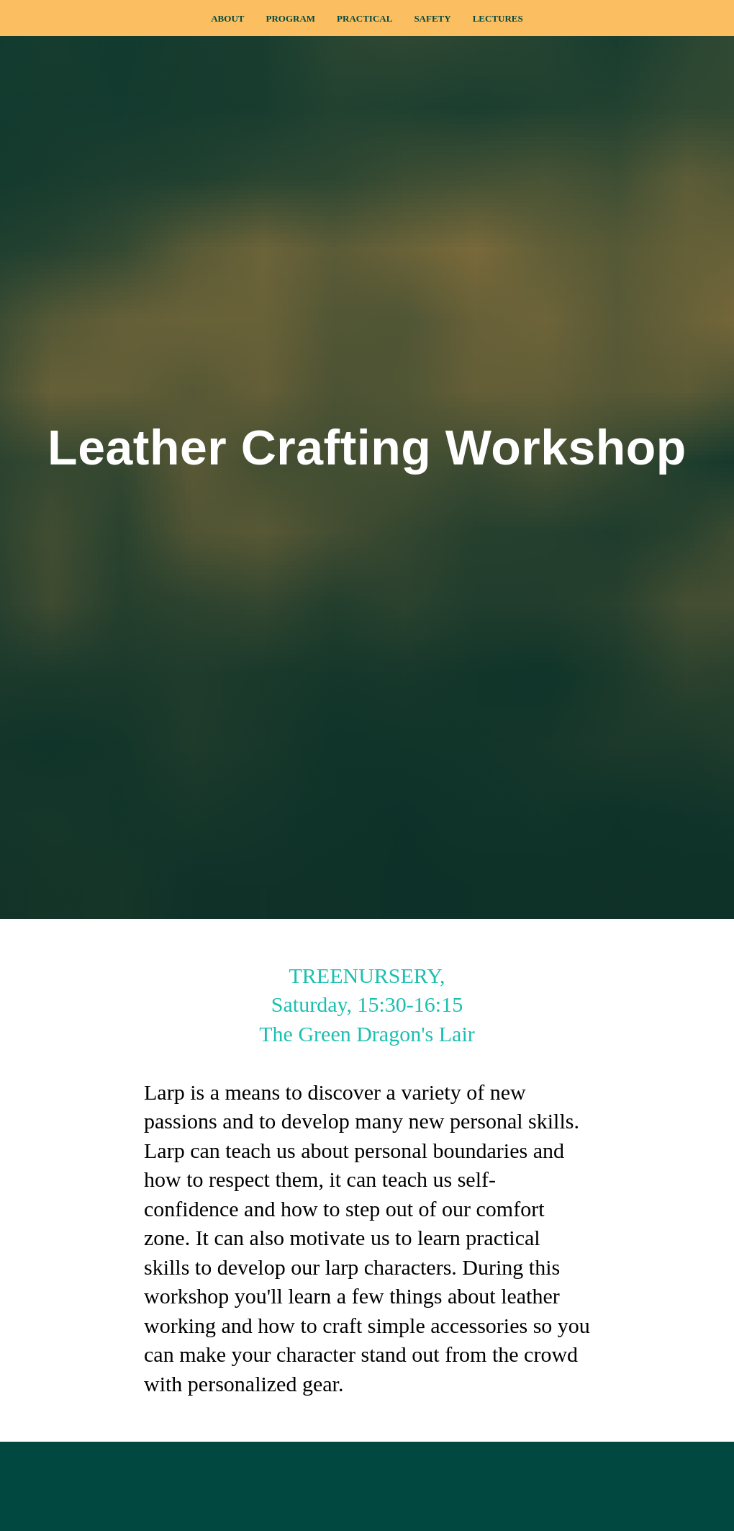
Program (290, 18)
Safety (432, 18)
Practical (364, 18)
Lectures (498, 18)
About (227, 18)
